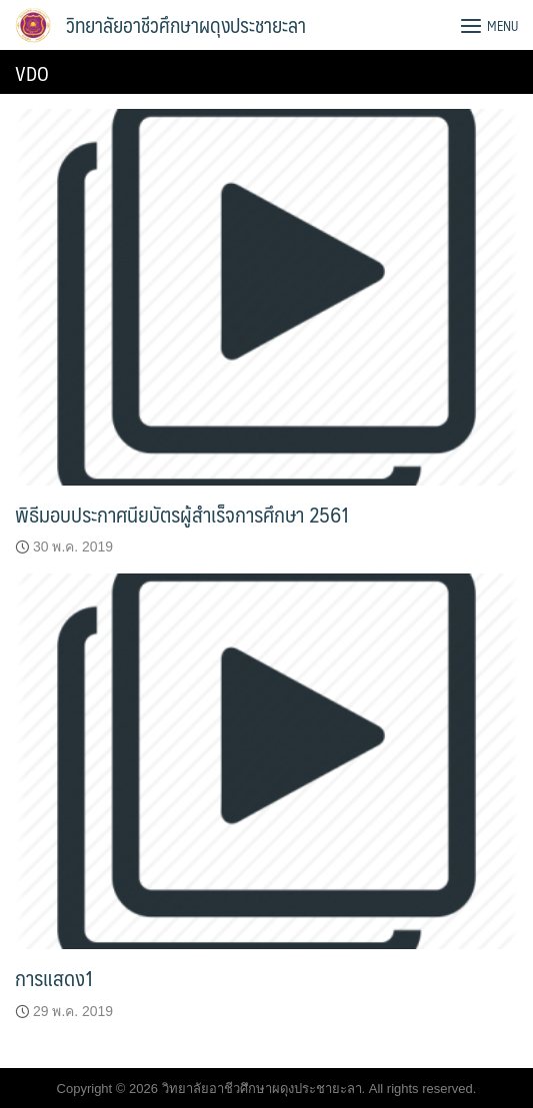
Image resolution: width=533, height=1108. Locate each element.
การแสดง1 (54, 977)
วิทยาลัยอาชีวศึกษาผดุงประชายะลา (186, 25)
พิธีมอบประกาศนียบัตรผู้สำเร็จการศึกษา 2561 (182, 514)
